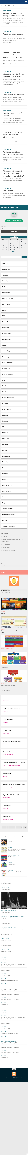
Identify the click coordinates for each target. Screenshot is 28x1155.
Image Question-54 (6, 926)
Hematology (6, 700)
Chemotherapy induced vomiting (12, 741)
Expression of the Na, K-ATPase (12, 795)
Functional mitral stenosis (13, 34)
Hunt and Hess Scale (5, 690)
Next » (24, 827)
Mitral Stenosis (7, 10)
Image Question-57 (6, 889)
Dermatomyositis (7, 730)
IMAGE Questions (5, 882)
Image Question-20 (8, 719)
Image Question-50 (6, 959)
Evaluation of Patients (9, 765)
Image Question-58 (6, 883)
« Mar (13, 252)
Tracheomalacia (6, 544)
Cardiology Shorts (6, 996)
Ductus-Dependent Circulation (11, 709)
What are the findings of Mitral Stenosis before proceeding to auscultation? (13, 173)
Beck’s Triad (6, 752)
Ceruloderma (4, 1012)
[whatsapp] (14, 213)
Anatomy (5, 819)
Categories (3, 563)
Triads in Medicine (8, 754)
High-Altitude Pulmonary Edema (10, 998)
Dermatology (6, 733)
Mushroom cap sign (6, 942)
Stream (5, 743)
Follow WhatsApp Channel (14, 220)
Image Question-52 (6, 948)
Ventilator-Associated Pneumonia (10, 1007)
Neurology (3, 683)
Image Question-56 (6, 920)
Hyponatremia (7, 805)
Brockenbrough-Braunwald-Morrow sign (12, 937)
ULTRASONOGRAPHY (19, 924)
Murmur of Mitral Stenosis (13, 95)
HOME (3, 572)
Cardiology (4, 918)
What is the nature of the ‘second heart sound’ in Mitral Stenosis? (12, 134)
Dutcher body (7, 698)
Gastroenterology (7, 787)
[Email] (14, 228)
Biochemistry (6, 797)
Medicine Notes (7, 773)
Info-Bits (5, 776)
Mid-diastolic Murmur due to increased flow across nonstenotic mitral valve (13, 55)
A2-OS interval (8, 191)
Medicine (3, 611)
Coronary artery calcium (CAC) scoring (14, 762)
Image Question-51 (6, 954)
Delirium (4, 536)
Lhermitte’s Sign (6, 547)
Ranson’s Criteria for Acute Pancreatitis (14, 784)
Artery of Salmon (8, 816)
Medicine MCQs (9, 648)
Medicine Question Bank (9, 207)
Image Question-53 (6, 931)
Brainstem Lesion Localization (9, 550)
